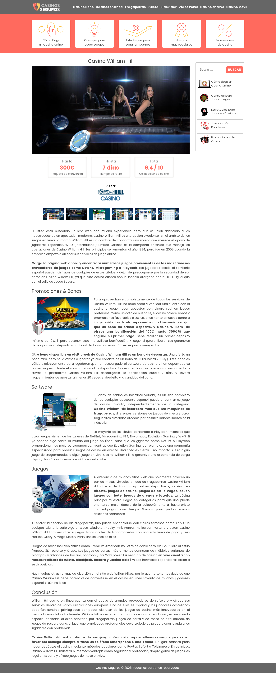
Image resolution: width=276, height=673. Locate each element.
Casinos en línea (109, 7)
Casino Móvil (236, 7)
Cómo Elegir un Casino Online (221, 83)
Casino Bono (83, 7)
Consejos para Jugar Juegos (221, 97)
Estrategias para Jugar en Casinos (223, 111)
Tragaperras (135, 7)
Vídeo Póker (188, 7)
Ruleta (153, 7)
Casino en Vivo (212, 7)
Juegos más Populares (220, 125)
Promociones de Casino (223, 139)
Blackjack (168, 7)
